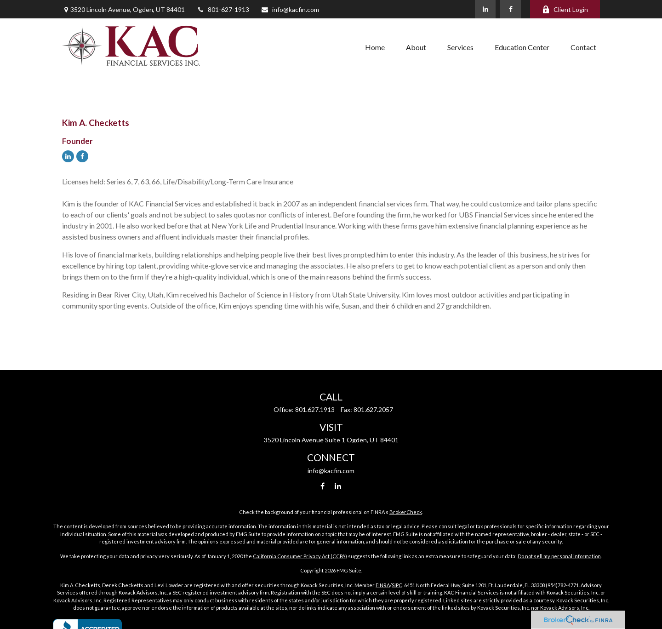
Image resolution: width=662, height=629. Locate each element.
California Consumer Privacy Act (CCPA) (300, 556)
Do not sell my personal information (559, 556)
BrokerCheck (405, 512)
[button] (374, 47)
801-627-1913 (222, 9)
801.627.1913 (315, 409)
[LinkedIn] (485, 9)
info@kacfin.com (290, 9)
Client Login (565, 9)
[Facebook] (510, 9)
